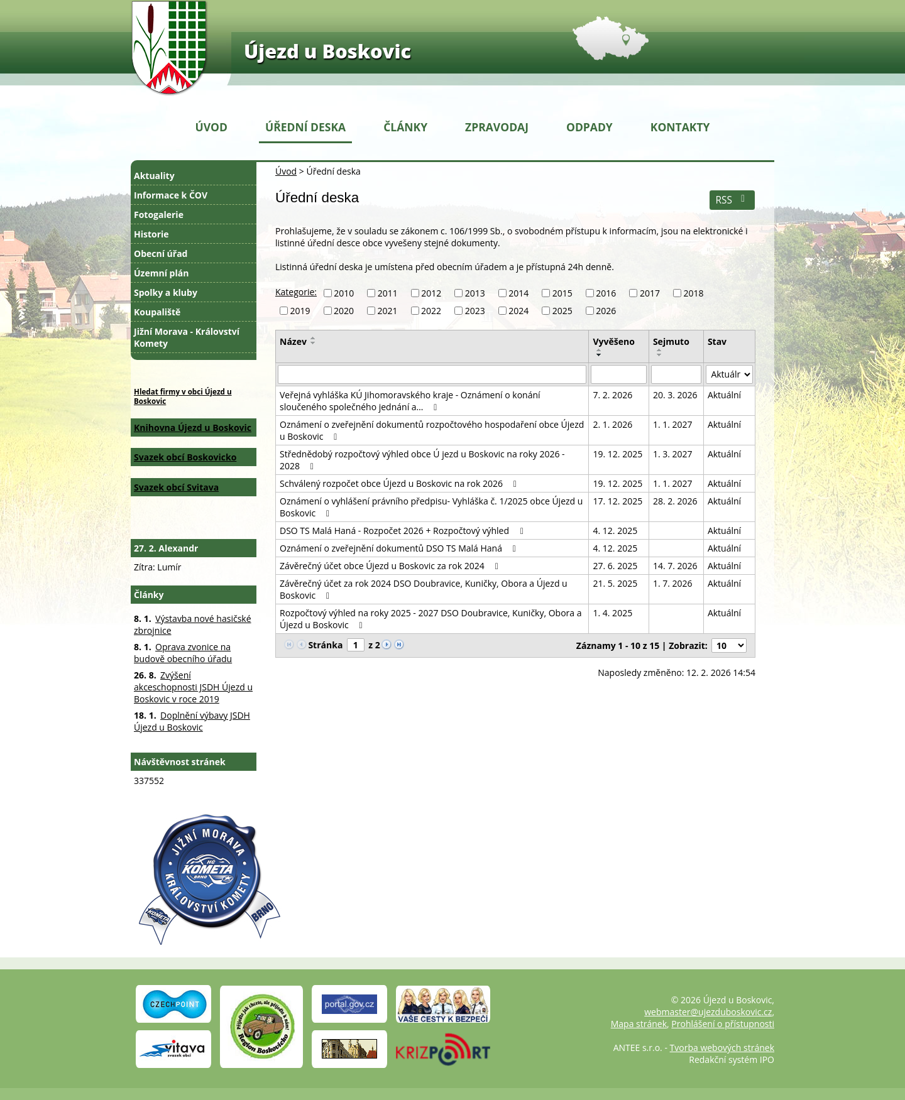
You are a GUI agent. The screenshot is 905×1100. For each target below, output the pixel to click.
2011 (388, 293)
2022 (431, 311)
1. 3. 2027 (673, 454)
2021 (388, 311)
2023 (475, 311)
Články (405, 126)
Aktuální (724, 395)
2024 (518, 311)
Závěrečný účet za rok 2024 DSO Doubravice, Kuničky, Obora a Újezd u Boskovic (424, 589)
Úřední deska (305, 126)
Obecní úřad (160, 253)
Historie (151, 234)
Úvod (211, 126)
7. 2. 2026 (612, 395)
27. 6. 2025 (615, 566)
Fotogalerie (159, 215)
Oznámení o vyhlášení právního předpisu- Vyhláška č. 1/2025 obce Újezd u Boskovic (431, 507)
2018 (693, 293)
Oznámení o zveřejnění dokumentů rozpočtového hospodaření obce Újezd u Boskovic (432, 430)
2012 (431, 293)
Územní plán (161, 273)
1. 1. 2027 (673, 424)
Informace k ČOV (170, 195)
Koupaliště (157, 312)
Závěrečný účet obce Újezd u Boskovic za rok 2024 (391, 566)
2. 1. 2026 (612, 424)
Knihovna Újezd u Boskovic (192, 427)
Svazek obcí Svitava (176, 487)
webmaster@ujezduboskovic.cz (708, 1012)
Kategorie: (296, 292)
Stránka (325, 645)
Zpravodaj (497, 126)
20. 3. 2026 (675, 395)
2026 (606, 311)
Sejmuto (671, 341)
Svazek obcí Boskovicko (185, 457)
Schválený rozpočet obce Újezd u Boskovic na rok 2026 (400, 483)
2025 (562, 311)
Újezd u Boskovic (327, 51)
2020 (344, 311)
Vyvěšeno (613, 341)
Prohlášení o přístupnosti (722, 1024)
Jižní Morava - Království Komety (186, 337)
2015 (562, 293)
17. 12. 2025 (617, 501)
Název (293, 341)
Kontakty (680, 126)
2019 (300, 311)
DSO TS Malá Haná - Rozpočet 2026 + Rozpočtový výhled (403, 530)
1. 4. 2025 (612, 613)
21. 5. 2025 (615, 583)
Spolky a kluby (165, 292)
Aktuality (154, 176)
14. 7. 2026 (675, 566)
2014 (518, 293)
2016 (606, 293)
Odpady (589, 126)
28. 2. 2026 (675, 501)
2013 (475, 293)
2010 (344, 293)
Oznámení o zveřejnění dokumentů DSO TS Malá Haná (400, 548)
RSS (732, 200)
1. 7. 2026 (673, 583)
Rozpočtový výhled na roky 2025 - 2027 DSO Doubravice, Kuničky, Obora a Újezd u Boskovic (431, 619)
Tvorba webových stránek (722, 1048)
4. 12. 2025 (615, 530)
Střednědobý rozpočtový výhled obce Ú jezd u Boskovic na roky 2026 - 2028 (422, 460)
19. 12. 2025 (617, 454)
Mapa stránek (639, 1024)
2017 (650, 293)
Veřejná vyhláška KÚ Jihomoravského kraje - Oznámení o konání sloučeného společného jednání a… (410, 401)
